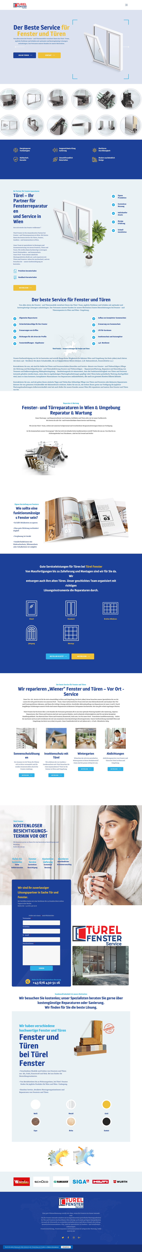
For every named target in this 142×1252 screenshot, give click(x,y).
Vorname (27, 918)
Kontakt (48, 55)
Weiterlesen (23, 288)
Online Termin (23, 55)
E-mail (26, 935)
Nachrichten (29, 944)
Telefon (26, 927)
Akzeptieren (66, 1247)
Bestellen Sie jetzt (57, 656)
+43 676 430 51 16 (31, 906)
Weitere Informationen (53, 1247)
